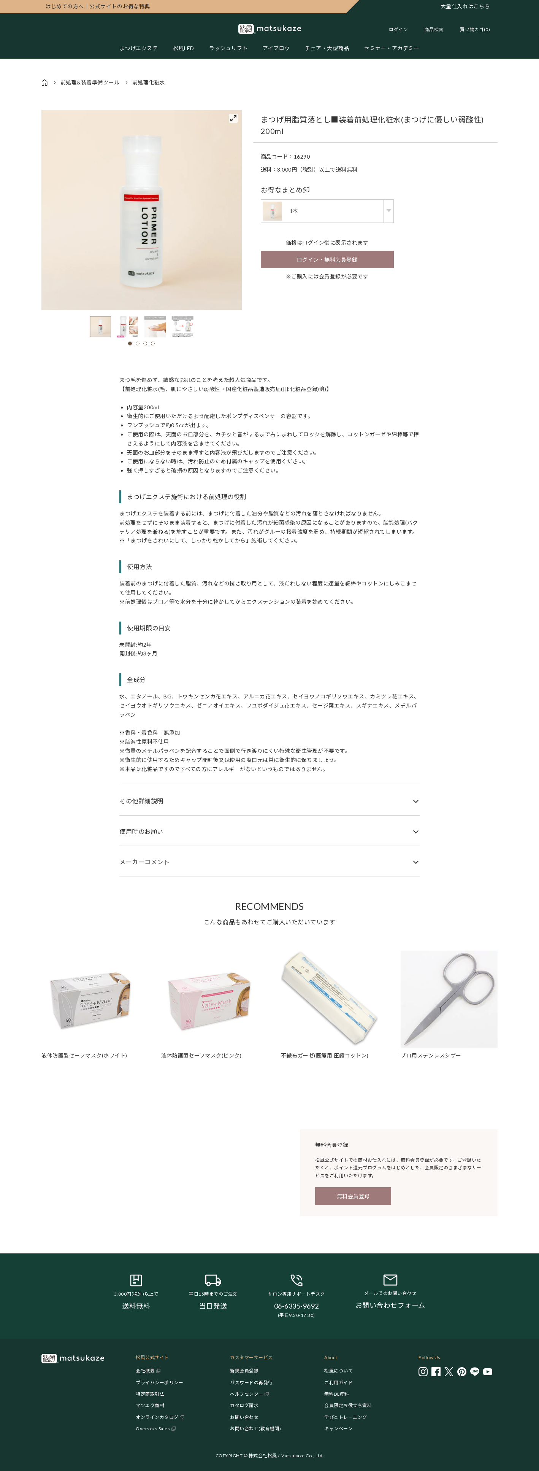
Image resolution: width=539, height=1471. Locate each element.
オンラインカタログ (157, 1417)
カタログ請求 (244, 1405)
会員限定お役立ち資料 (348, 1405)
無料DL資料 (336, 1394)
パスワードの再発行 (251, 1382)
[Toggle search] (430, 29)
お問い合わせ (244, 1417)
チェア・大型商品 (327, 48)
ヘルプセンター (246, 1394)
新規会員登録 (244, 1371)
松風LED (183, 48)
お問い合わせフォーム (390, 1305)
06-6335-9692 (296, 1306)
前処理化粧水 (148, 82)
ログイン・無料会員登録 (327, 259)
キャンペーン (338, 1428)
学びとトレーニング (345, 1417)
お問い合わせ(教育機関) (255, 1428)
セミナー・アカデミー (392, 48)
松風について (338, 1371)
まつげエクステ (138, 48)
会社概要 (145, 1371)
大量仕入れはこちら (465, 6)
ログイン (398, 29)
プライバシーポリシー (159, 1382)
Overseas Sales (153, 1428)
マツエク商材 (150, 1405)
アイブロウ (276, 48)
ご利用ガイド (338, 1382)
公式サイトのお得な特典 (97, 6)
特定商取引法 (150, 1394)
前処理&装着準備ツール (90, 82)
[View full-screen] (233, 118)
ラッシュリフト (228, 48)
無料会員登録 (353, 1196)
